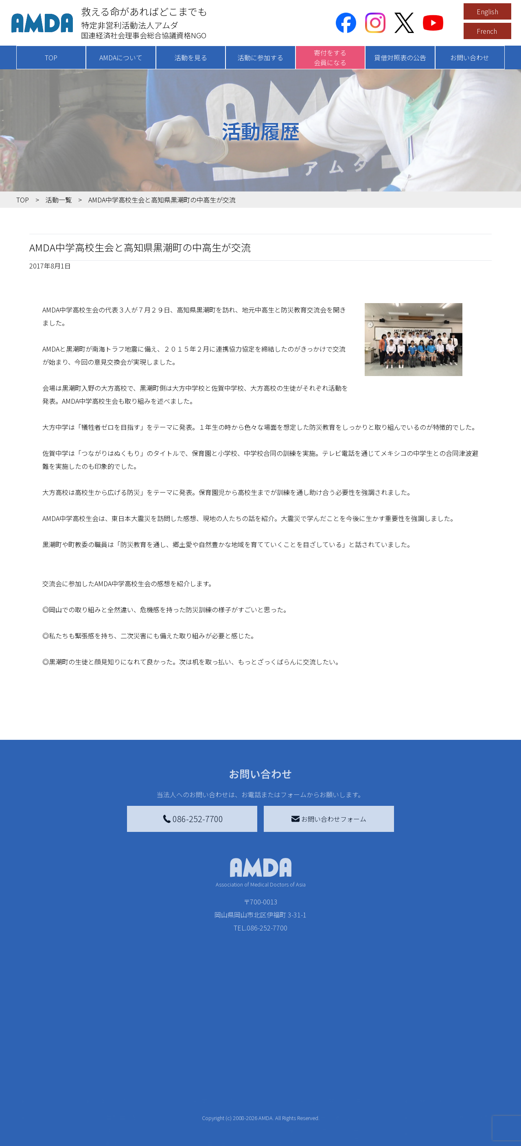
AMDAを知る (47, 1080)
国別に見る (115, 1093)
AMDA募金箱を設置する (241, 1129)
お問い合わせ (469, 57)
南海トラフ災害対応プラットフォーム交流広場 (359, 1098)
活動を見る (191, 57)
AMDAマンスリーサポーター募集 (254, 1093)
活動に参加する (260, 57)
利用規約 (426, 1096)
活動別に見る (118, 1106)
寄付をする (217, 1064)
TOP (51, 57)
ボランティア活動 (125, 1139)
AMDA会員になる (231, 1080)
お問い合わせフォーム (328, 819)
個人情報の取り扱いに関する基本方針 (452, 1117)
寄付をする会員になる (330, 57)
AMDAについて (120, 57)
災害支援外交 (332, 1080)
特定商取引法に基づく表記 (452, 1080)
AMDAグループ (55, 1096)
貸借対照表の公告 (400, 57)
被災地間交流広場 (335, 1064)
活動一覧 (59, 200)
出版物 (44, 1135)
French (487, 31)
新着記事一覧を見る (128, 1080)
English (487, 11)
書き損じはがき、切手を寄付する (251, 1111)
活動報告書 (50, 1109)
